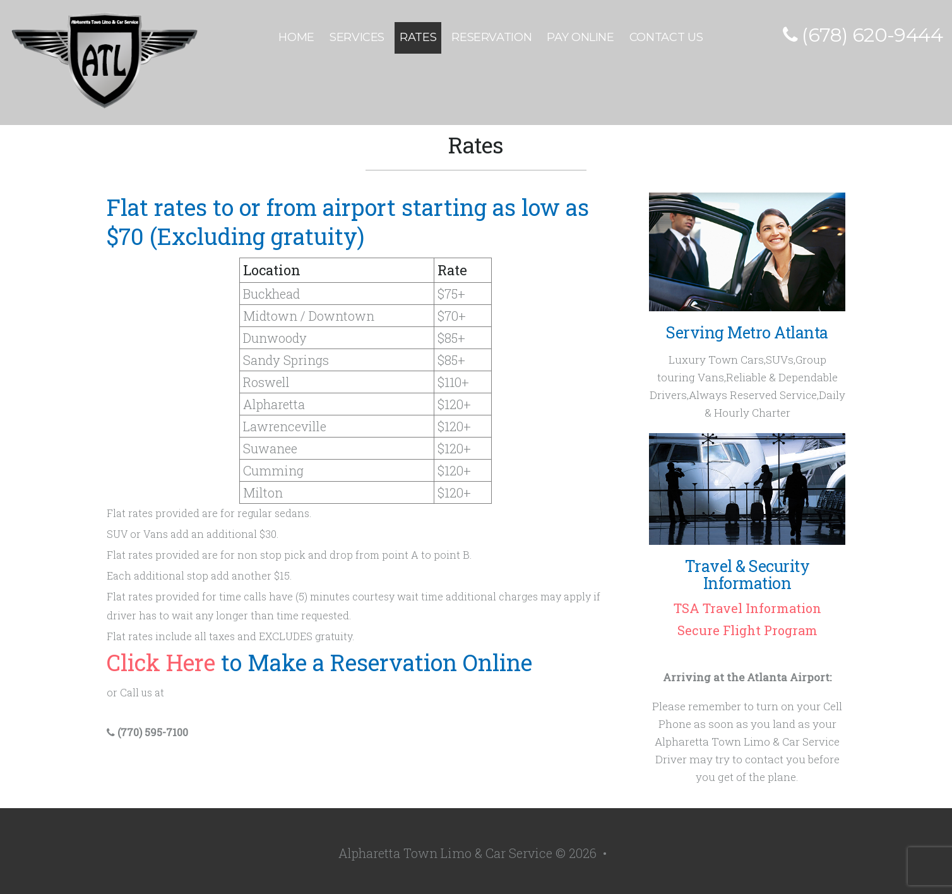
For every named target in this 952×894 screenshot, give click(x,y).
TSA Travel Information (747, 608)
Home (296, 37)
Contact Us (666, 37)
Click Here (161, 662)
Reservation (491, 37)
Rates (418, 37)
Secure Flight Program (747, 630)
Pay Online (580, 37)
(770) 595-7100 (147, 732)
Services (357, 37)
